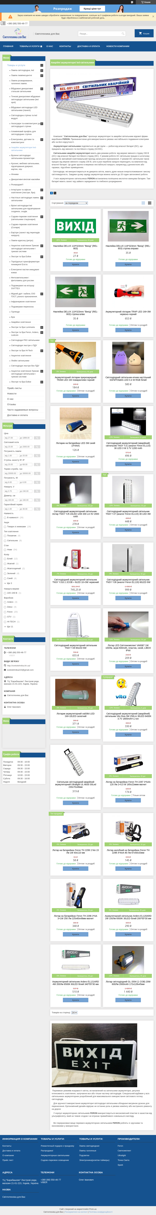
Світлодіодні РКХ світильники (25, 340)
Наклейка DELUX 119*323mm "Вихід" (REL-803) (75, 247)
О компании (8, 1155)
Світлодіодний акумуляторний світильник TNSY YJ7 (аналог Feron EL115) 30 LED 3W (128, 512)
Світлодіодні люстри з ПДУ (24, 345)
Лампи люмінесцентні (21, 75)
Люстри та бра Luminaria (23, 327)
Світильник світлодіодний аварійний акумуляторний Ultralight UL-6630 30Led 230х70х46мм (75, 784)
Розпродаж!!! (17, 184)
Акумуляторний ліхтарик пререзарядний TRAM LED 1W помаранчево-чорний (75, 378)
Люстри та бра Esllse (21, 256)
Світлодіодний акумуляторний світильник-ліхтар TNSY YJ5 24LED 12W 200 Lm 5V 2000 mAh (75, 514)
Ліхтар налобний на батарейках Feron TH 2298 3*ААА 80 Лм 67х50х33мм (128, 851)
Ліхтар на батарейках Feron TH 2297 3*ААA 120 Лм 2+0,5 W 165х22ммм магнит (128, 783)
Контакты (65, 46)
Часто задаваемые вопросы (22, 409)
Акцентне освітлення (21, 355)
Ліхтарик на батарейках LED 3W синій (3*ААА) (75, 444)
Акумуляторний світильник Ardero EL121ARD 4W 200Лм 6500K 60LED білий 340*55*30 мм (75, 982)
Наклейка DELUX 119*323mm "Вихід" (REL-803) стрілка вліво (75, 312)
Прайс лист (7, 1160)
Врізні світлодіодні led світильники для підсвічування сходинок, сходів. (25, 208)
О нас (49, 46)
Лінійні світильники (20, 360)
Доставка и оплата (88, 46)
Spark (120, 1165)
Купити (75, 264)
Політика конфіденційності (101, 1212)
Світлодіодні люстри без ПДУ (25, 366)
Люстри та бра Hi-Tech (22, 350)
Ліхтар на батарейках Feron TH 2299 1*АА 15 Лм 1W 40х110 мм (75, 851)
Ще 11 (10, 626)
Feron (120, 1146)
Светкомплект (124, 1150)
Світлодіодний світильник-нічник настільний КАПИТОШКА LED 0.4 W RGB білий (128, 378)
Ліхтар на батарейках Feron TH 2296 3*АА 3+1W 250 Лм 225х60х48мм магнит (75, 917)
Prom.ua (92, 1209)
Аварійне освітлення (21, 322)
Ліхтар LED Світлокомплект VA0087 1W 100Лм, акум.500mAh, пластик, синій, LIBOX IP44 (128, 648)
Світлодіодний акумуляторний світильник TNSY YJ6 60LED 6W (75, 646)
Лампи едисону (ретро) (22, 240)
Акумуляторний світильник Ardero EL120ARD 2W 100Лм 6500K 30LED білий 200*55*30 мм (128, 917)
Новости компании (117, 46)
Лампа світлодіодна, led (22, 70)
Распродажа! (47, 1150)
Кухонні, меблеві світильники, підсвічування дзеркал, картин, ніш (25, 166)
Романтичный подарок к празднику (57, 1146)
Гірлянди (15, 312)
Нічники (14, 174)
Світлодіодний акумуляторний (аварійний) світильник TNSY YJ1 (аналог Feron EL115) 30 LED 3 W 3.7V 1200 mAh (128, 445)
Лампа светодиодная (89, 1146)
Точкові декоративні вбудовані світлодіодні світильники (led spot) (25, 99)
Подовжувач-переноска (22, 306)
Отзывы (11, 404)
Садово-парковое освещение (55, 1160)
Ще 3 (9, 583)
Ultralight (122, 1155)
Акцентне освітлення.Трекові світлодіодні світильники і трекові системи (25, 248)
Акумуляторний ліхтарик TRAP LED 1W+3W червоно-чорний (128, 312)
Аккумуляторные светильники (55, 1155)
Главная (8, 46)
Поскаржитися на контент (76, 1212)
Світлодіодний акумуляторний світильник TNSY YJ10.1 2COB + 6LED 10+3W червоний (75, 580)
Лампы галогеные (87, 1150)
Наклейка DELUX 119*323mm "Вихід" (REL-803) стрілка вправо (128, 247)
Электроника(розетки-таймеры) (94, 1160)
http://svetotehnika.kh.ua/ (18, 665)
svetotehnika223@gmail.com (20, 670)
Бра (13, 317)
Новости (11, 393)
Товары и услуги (29, 46)
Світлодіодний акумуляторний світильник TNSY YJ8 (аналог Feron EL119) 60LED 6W (128, 580)
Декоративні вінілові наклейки (25, 179)
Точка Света (123, 1160)
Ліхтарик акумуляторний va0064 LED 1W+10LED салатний (76, 714)
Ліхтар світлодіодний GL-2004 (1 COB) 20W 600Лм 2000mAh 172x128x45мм (128, 982)
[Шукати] (123, 34)
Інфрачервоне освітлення (23, 301)
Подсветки (84, 1155)
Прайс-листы (14, 388)
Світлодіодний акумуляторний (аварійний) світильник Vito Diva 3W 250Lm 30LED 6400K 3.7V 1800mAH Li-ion (128, 716)
